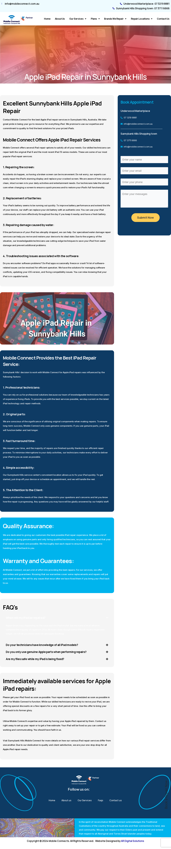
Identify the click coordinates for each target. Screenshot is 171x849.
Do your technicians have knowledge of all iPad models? (44, 645)
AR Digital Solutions (132, 841)
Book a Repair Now (166, 794)
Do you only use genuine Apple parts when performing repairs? (48, 652)
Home (47, 18)
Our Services (77, 19)
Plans (95, 19)
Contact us (163, 18)
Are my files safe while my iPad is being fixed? (37, 660)
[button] (57, 618)
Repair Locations (141, 19)
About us (60, 18)
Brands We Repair (115, 19)
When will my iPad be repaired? (27, 618)
